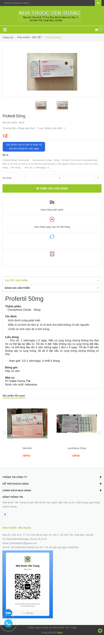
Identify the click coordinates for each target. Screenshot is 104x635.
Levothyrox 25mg (77, 448)
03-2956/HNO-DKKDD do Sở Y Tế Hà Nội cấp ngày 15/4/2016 (44, 547)
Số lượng (7, 178)
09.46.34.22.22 (38, 539)
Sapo (59, 632)
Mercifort (27, 448)
